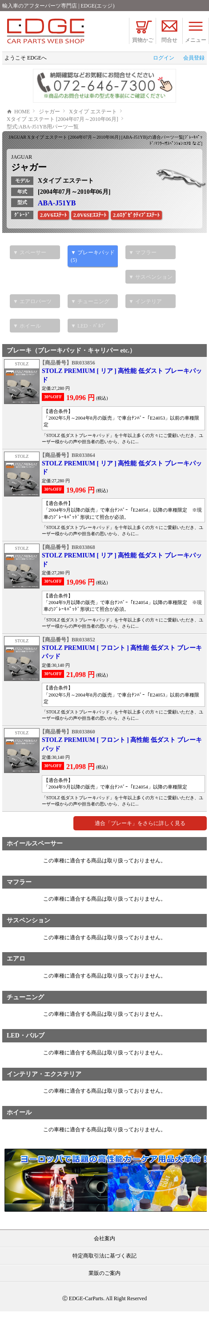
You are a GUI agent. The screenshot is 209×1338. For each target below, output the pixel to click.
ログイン (163, 58)
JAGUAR (21, 183)
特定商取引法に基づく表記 (104, 1282)
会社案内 (104, 1265)
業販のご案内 (104, 1300)
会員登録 (194, 58)
